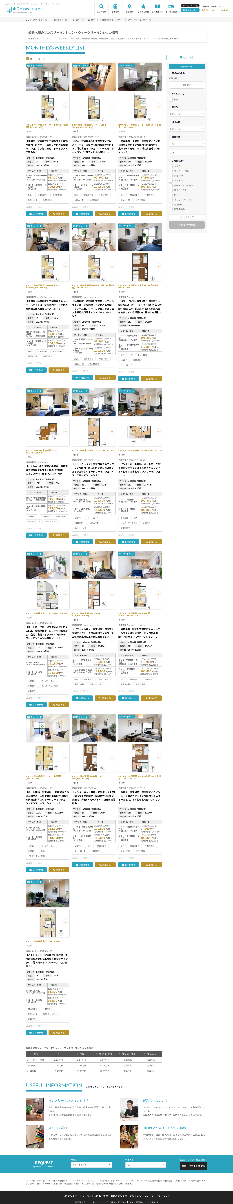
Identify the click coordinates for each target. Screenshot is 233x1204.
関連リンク (80, 1202)
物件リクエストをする (193, 1166)
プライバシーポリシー (115, 1202)
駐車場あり (179, 208)
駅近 (176, 193)
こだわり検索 (143, 11)
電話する (60, 213)
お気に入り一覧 (191, 5)
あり (176, 98)
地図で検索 (188, 56)
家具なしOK (180, 189)
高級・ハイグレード (183, 184)
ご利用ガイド (157, 11)
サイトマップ (95, 1202)
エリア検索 (101, 11)
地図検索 (129, 11)
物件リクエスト (190, 10)
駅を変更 (187, 83)
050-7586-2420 (217, 10)
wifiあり (178, 203)
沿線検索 (115, 11)
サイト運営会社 (137, 1202)
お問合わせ (37, 213)
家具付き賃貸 (171, 11)
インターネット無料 (184, 198)
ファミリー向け (181, 169)
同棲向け (178, 174)
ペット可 (178, 179)
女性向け (178, 165)
